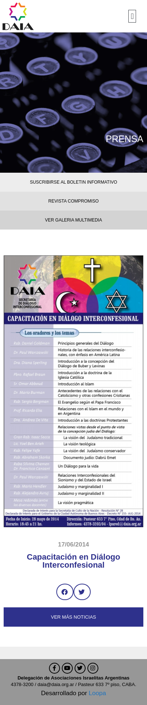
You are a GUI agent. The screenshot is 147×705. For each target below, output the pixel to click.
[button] (132, 16)
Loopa (97, 693)
